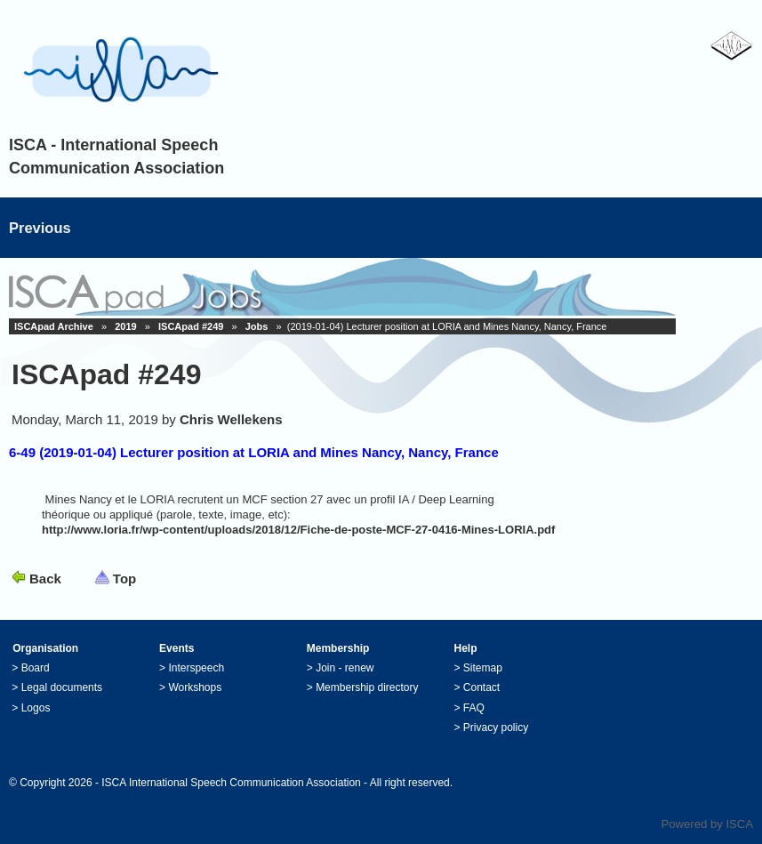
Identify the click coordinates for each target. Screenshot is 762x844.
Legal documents (61, 687)
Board (35, 668)
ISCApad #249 (190, 326)
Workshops (194, 687)
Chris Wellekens (231, 419)
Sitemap (482, 668)
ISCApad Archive (53, 326)
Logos (36, 708)
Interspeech (196, 668)
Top (124, 578)
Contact (481, 687)
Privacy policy (495, 727)
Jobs (257, 326)
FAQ (474, 708)
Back (45, 578)
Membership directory (367, 687)
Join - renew (344, 668)
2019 (125, 326)
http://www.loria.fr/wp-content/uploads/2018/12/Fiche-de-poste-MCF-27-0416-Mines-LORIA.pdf (298, 529)
